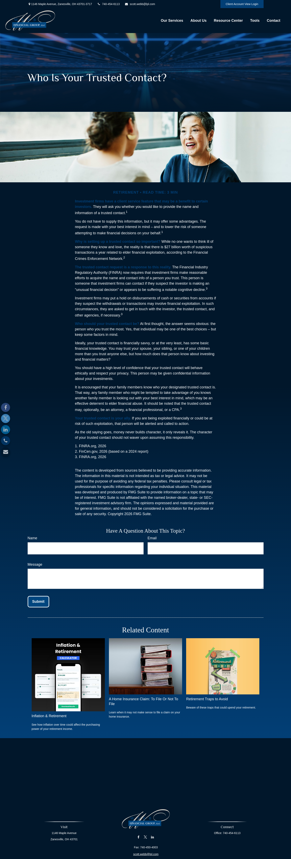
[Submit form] (38, 601)
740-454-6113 (108, 4)
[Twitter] (5, 418)
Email (152, 538)
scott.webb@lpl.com (140, 4)
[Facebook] (5, 407)
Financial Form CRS (148, 856)
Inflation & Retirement (49, 716)
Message (35, 564)
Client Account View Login (242, 4)
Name (32, 538)
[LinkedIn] (5, 429)
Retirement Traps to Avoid (207, 699)
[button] (172, 20)
